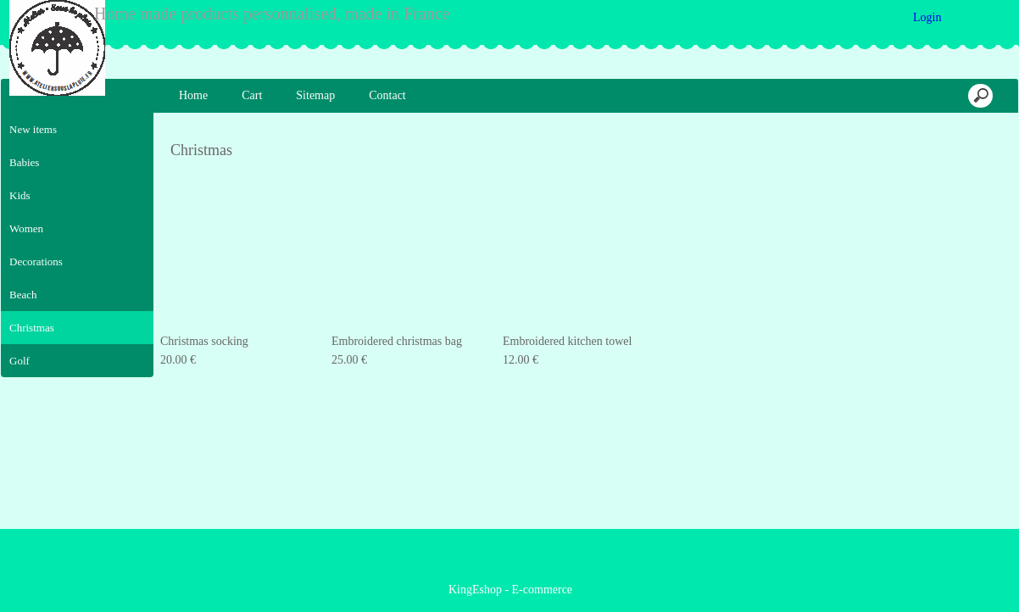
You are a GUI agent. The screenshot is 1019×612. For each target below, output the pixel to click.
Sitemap (315, 95)
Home (193, 95)
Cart (252, 95)
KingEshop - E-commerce (510, 589)
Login (927, 17)
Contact (387, 95)
